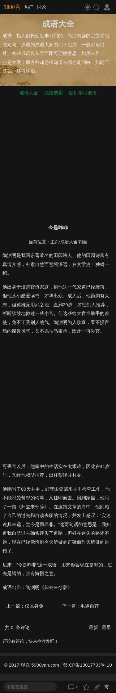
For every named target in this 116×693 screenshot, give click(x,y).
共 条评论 (17, 627)
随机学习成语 (83, 92)
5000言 (12, 7)
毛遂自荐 (89, 606)
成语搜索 (53, 92)
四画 (83, 242)
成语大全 (28, 92)
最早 (106, 627)
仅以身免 (34, 606)
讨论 (41, 7)
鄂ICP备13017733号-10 (87, 665)
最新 (94, 627)
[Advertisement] (58, 161)
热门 (29, 7)
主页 (54, 242)
